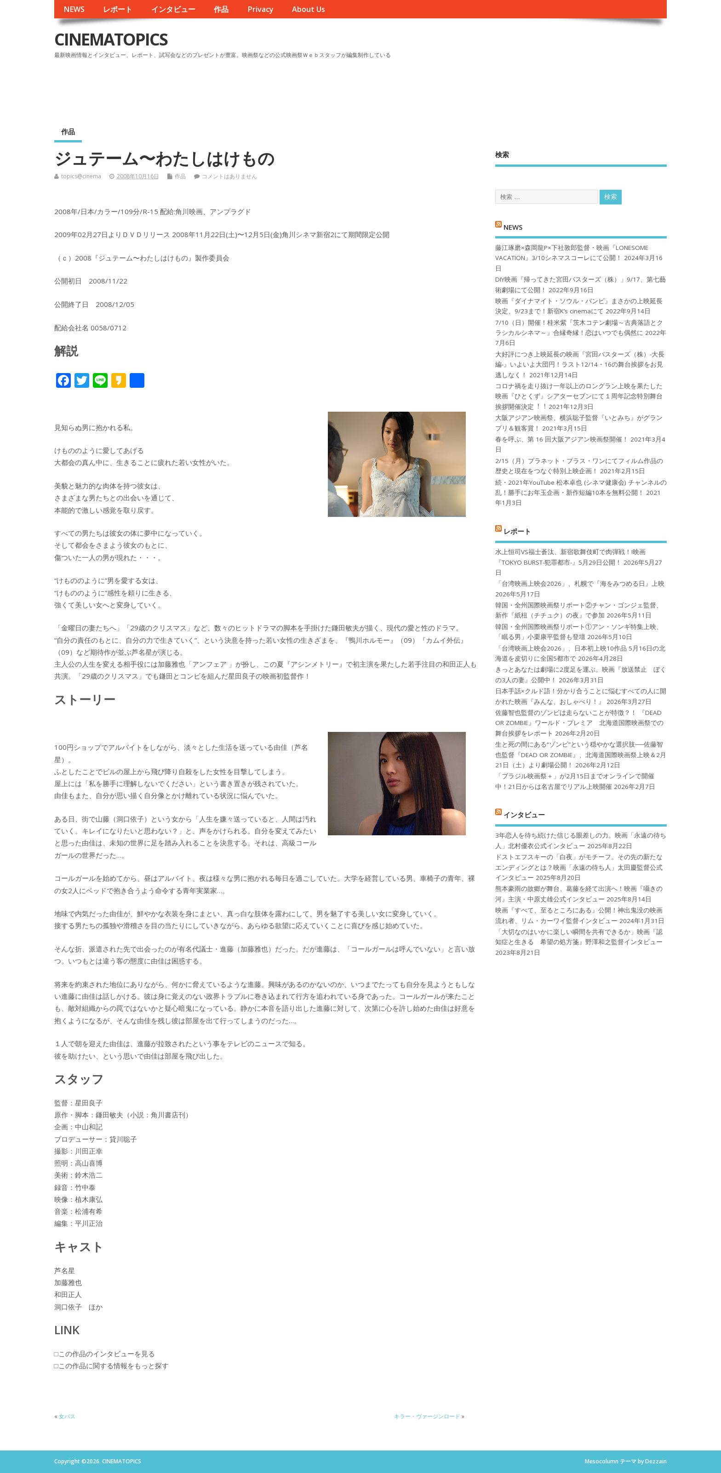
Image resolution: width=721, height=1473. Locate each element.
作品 (221, 9)
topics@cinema (81, 176)
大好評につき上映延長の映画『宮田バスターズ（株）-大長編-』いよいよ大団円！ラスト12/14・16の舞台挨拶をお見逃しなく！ (579, 364)
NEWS (74, 9)
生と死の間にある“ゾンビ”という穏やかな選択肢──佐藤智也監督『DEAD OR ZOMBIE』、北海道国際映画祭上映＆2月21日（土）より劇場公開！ (580, 754)
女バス (67, 1416)
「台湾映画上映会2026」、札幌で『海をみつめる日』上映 (579, 583)
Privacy (260, 9)
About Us (308, 9)
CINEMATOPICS (110, 39)
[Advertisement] (492, 87)
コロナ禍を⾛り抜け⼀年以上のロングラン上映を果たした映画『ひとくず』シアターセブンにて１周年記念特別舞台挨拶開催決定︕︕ (579, 396)
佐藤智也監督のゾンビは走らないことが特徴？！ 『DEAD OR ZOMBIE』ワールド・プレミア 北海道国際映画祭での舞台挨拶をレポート (579, 722)
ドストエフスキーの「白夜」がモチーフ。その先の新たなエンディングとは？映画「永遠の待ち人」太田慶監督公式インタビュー (579, 867)
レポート (117, 9)
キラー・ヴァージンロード (427, 1416)
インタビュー (173, 9)
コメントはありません (229, 176)
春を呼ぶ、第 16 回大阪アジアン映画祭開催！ (562, 439)
